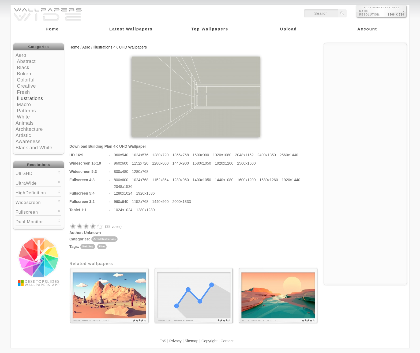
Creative (26, 86)
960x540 (121, 155)
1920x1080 (222, 155)
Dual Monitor (38, 221)
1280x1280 (145, 210)
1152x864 (160, 180)
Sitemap (191, 341)
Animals (25, 123)
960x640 (121, 201)
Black (23, 67)
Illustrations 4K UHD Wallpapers (120, 47)
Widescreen (38, 202)
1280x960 (180, 180)
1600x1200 (246, 180)
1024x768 (140, 180)
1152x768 (140, 201)
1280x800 (160, 163)
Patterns (26, 110)
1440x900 (180, 163)
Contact (226, 341)
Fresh (23, 92)
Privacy (175, 341)
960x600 (121, 163)
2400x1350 (266, 155)
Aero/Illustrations (104, 238)
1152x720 (140, 163)
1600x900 (201, 155)
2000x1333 (181, 201)
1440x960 (160, 201)
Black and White (34, 147)
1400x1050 (202, 180)
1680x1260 (268, 180)
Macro (24, 104)
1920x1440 (291, 180)
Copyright (209, 341)
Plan (102, 246)
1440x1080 (224, 180)
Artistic (23, 135)
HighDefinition (38, 192)
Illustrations (30, 98)
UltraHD (38, 173)
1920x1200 (224, 163)
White (23, 117)
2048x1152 (244, 155)
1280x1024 (123, 193)
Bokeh (24, 73)
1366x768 (180, 155)
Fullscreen (38, 211)
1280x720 (160, 155)
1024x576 (140, 155)
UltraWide (38, 182)
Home (74, 47)
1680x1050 (202, 163)
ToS (163, 341)
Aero (21, 55)
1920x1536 (145, 193)
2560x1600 (246, 163)
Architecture (29, 129)
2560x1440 (289, 155)
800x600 (121, 180)
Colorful (26, 80)
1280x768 (140, 171)
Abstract (26, 61)
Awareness (28, 141)
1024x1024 (123, 210)
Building (87, 246)
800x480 (121, 171)
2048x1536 (123, 186)
